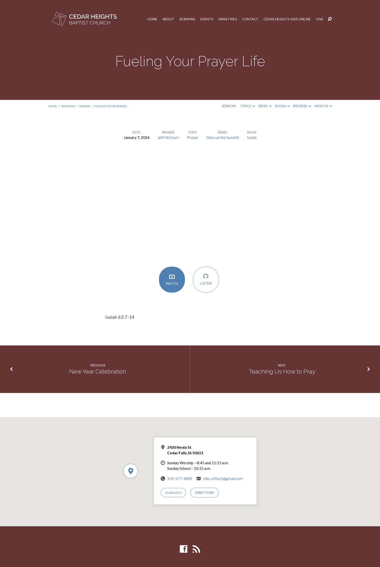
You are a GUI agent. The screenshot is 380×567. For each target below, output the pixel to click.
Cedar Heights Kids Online (285, 19)
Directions (205, 493)
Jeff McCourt (168, 137)
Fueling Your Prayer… (112, 106)
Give (320, 19)
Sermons (182, 19)
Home (147, 19)
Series (264, 106)
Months (323, 106)
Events (202, 19)
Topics (247, 106)
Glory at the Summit (223, 137)
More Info (173, 493)
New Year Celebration (97, 371)
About (163, 19)
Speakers (302, 106)
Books (282, 106)
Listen (207, 280)
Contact (247, 19)
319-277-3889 (179, 478)
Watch (173, 280)
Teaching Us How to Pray (282, 371)
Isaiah (252, 137)
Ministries (223, 19)
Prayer (85, 106)
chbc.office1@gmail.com (223, 478)
